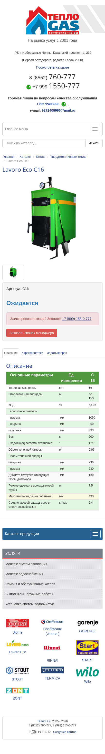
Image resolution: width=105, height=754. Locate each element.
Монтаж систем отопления (26, 564)
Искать (93, 143)
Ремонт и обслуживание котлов (30, 584)
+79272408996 (48, 104)
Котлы (40, 157)
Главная (8, 157)
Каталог (25, 157)
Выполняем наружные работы (29, 594)
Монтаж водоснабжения (24, 574)
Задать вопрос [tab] (57, 353)
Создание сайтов (52, 732)
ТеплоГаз (43, 721)
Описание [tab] (11, 353)
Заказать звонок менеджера (32, 333)
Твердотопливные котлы (68, 157)
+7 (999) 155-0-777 (76, 319)
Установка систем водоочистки (29, 604)
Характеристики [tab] (32, 353)
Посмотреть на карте (52, 67)
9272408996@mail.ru (58, 110)
